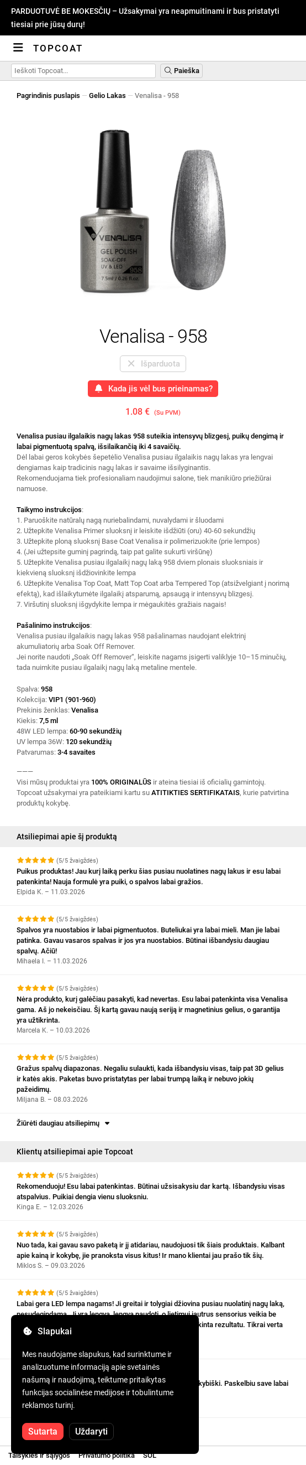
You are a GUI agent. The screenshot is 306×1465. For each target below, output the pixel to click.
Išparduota (153, 364)
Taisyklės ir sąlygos (39, 1455)
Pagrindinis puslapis (48, 95)
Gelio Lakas (107, 95)
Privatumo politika (106, 1455)
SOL (149, 1455)
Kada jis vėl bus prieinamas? (153, 389)
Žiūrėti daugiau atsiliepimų (64, 1123)
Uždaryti (91, 1431)
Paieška (181, 70)
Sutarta (42, 1431)
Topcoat (58, 48)
